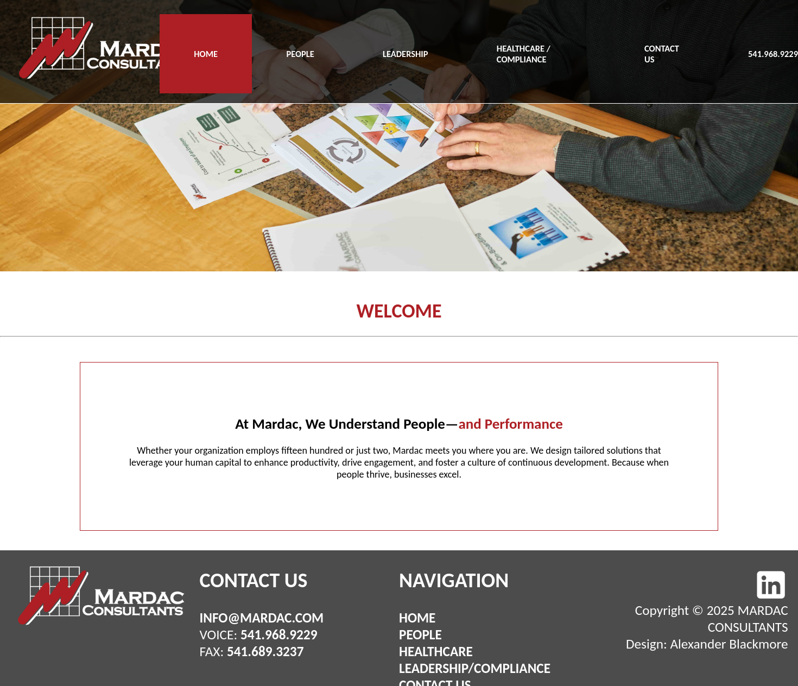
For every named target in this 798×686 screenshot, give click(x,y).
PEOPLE (300, 53)
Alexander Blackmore (729, 644)
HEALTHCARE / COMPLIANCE (523, 54)
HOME (206, 53)
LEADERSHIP (405, 53)
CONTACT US (661, 54)
